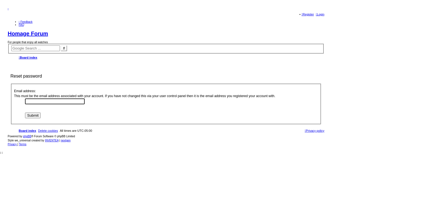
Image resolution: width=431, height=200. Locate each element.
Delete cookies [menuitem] (48, 130)
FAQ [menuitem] (21, 24)
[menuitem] (25, 21)
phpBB (27, 136)
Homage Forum (28, 34)
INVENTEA (52, 140)
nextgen (66, 140)
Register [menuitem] (308, 14)
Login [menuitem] (320, 14)
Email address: (25, 91)
